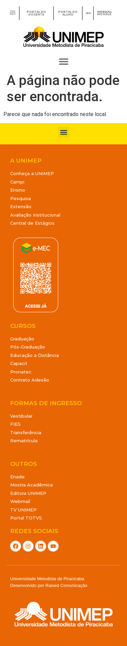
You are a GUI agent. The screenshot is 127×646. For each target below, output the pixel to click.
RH (88, 13)
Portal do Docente (36, 13)
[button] (63, 61)
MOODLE (104, 14)
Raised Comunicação (66, 585)
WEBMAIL (104, 11)
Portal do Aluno (68, 13)
